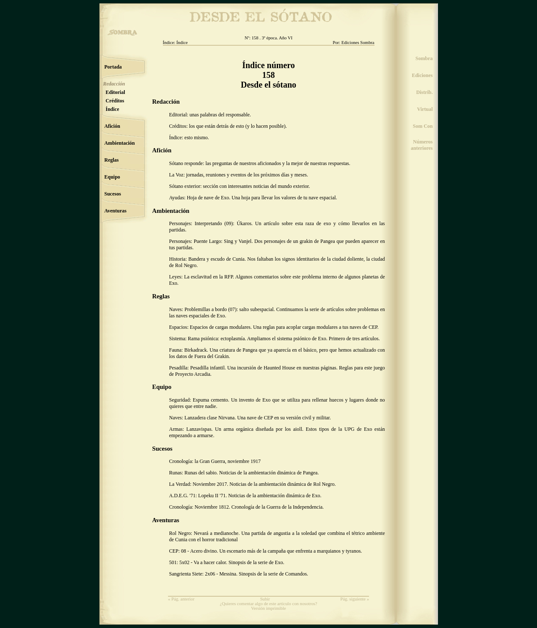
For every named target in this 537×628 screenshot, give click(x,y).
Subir (265, 599)
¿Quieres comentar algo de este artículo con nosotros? (268, 603)
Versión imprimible (268, 608)
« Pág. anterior (181, 599)
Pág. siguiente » (354, 599)
